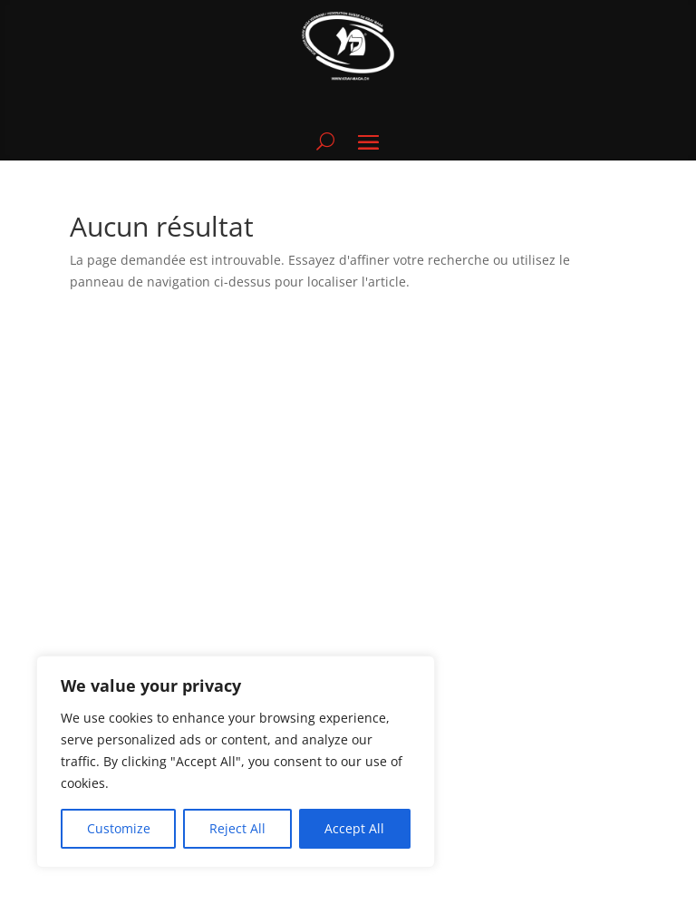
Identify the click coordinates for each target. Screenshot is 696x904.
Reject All (237, 828)
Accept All (354, 828)
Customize (118, 828)
